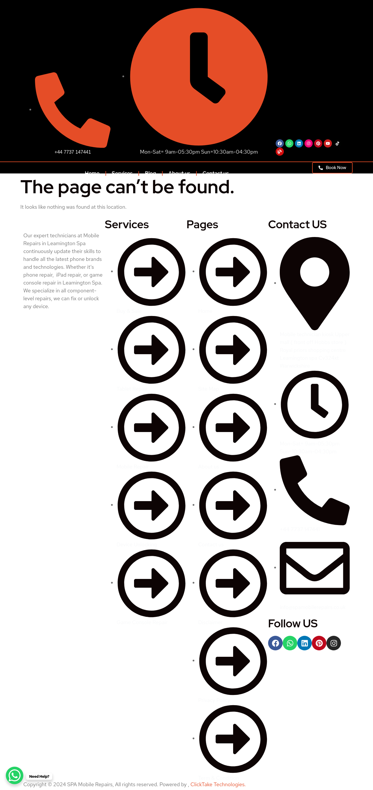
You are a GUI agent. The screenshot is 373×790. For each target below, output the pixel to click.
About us (179, 173)
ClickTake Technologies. (217, 784)
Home (92, 173)
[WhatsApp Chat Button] (14, 775)
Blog (150, 173)
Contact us (216, 173)
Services (122, 173)
